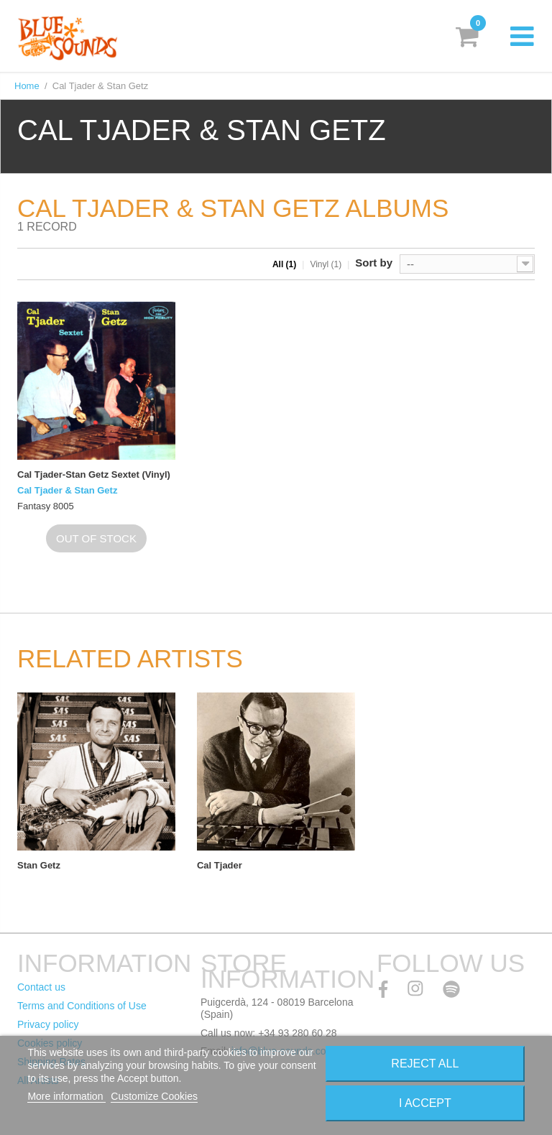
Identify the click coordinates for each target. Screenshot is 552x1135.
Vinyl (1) (325, 264)
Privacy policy (48, 1024)
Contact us (41, 987)
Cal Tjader (219, 865)
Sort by (373, 262)
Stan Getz (38, 865)
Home (27, 85)
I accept (425, 1103)
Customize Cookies (154, 1096)
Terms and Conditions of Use (82, 1005)
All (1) (284, 264)
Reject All (425, 1063)
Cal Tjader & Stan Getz (67, 490)
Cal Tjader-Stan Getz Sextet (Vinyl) (93, 474)
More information (66, 1096)
